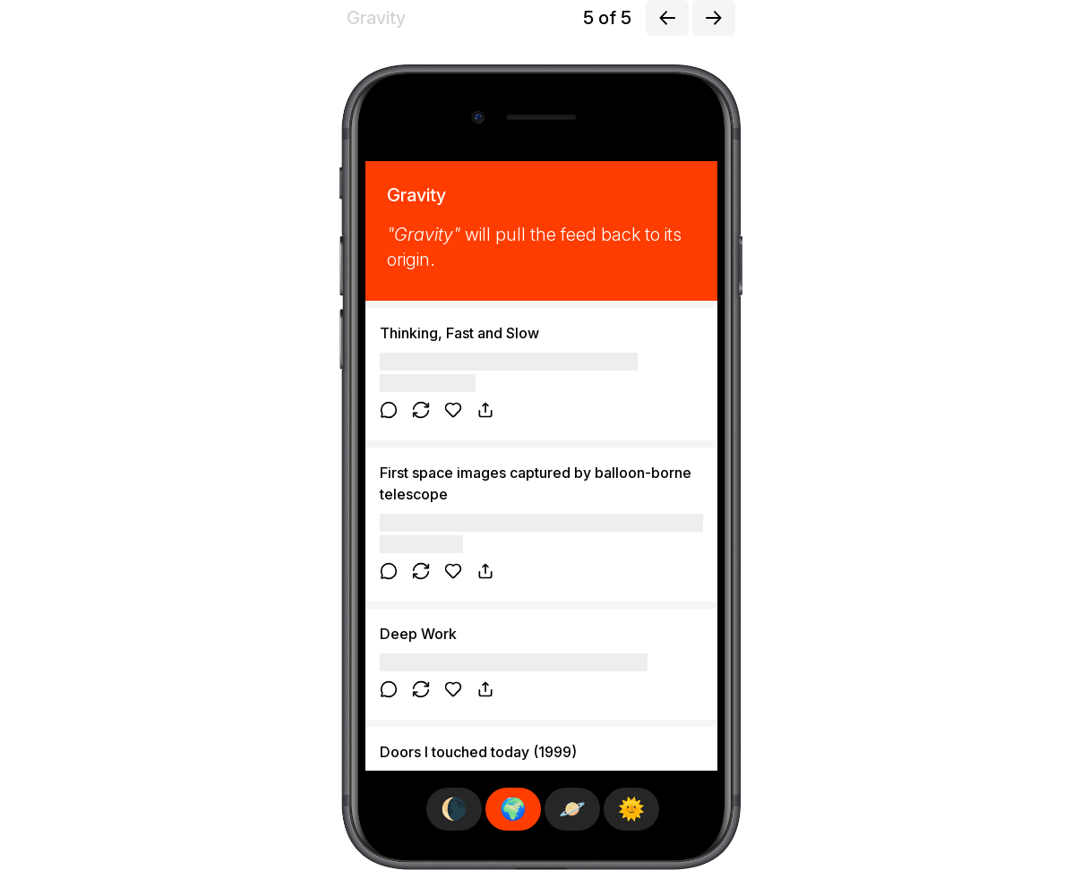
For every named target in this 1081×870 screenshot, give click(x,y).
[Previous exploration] (667, 18)
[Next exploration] (713, 18)
